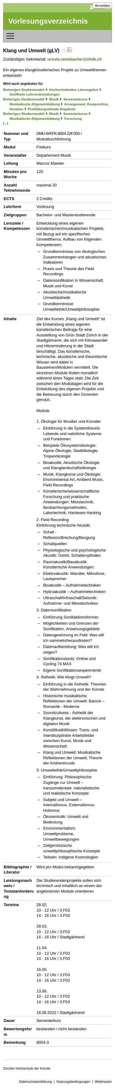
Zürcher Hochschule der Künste (27, 1068)
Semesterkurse (75, 99)
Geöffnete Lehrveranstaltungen (34, 94)
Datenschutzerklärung (35, 1081)
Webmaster (103, 1081)
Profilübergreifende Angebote (51, 109)
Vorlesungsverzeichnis (48, 21)
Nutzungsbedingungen (73, 1081)
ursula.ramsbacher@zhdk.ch (75, 59)
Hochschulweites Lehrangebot (73, 90)
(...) (5, 123)
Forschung (73, 118)
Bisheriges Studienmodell (23, 90)
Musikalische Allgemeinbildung (34, 104)
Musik (54, 99)
